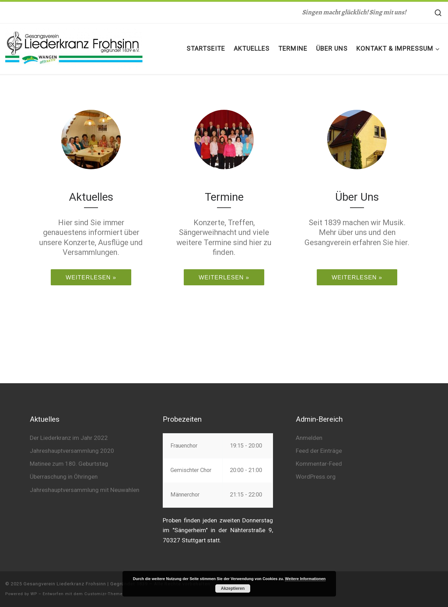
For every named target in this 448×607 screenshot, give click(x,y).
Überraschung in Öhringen (64, 476)
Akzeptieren (233, 588)
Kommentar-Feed (319, 463)
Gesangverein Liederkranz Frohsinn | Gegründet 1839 (85, 583)
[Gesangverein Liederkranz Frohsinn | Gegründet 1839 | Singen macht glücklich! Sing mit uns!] (73, 47)
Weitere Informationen (305, 579)
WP (33, 594)
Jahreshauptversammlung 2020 (72, 450)
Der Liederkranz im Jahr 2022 (69, 437)
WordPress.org (316, 476)
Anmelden (309, 437)
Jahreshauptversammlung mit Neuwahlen (84, 489)
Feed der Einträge (319, 450)
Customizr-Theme (103, 594)
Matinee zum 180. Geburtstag (69, 463)
